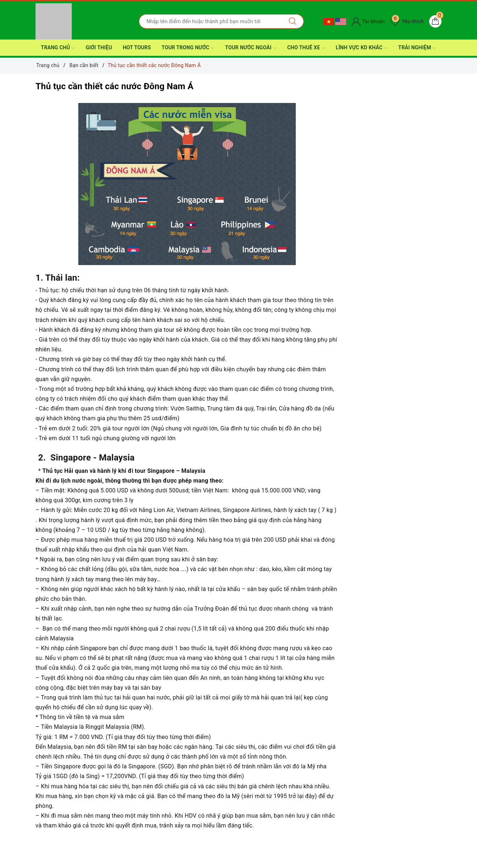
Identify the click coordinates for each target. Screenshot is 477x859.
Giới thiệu (99, 47)
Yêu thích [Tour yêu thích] (407, 21)
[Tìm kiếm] (293, 21)
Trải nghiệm (417, 47)
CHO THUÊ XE (306, 47)
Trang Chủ (58, 47)
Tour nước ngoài (251, 47)
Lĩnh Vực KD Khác (361, 47)
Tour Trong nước (188, 47)
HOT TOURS (137, 47)
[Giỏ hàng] (435, 21)
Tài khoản (368, 21)
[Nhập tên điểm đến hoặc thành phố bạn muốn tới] (210, 21)
